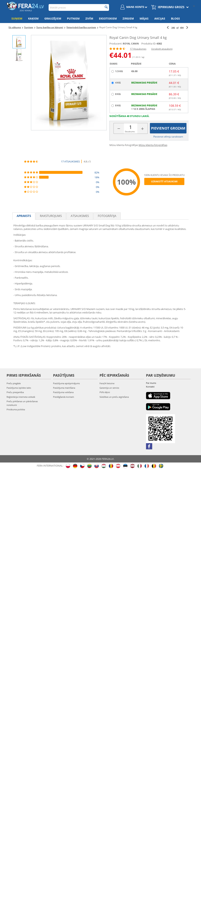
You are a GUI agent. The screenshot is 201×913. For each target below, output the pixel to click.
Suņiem (16, 18)
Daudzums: (130, 131)
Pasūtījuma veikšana (63, 392)
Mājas (144, 18)
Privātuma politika (16, 409)
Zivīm (89, 18)
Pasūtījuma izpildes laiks (19, 387)
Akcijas (159, 18)
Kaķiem (33, 18)
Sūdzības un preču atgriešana (114, 396)
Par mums (151, 382)
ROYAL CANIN (131, 43)
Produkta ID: (148, 43)
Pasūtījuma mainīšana (64, 387)
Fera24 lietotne (107, 383)
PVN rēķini (105, 392)
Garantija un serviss (109, 387)
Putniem (73, 18)
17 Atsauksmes (138, 48)
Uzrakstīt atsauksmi (162, 48)
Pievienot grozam (168, 128)
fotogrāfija (107, 216)
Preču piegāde (14, 383)
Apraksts (24, 216)
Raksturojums (51, 216)
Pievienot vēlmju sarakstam (168, 136)
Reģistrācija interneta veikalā (21, 396)
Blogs (175, 18)
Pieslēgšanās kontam (63, 396)
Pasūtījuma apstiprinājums (66, 383)
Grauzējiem (52, 18)
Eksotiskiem (108, 18)
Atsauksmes (80, 216)
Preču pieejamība (15, 392)
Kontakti (150, 386)
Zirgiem (128, 18)
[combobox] (79, 7)
